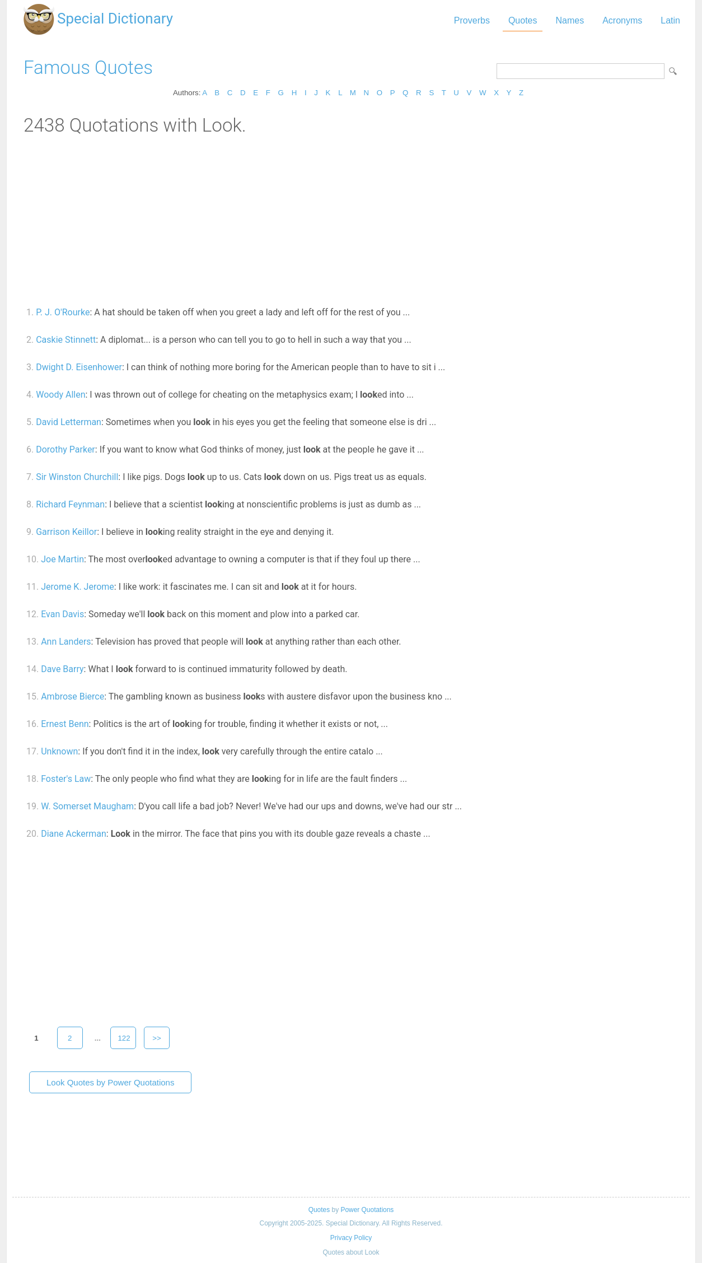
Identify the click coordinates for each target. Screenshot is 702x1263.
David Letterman (68, 422)
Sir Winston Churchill (77, 477)
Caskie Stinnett (66, 339)
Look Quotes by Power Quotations (110, 1082)
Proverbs (472, 20)
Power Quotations (367, 1210)
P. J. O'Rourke (63, 312)
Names (569, 20)
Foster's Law (66, 778)
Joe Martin (62, 559)
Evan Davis (62, 614)
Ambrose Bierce (72, 696)
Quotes (522, 20)
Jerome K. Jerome (77, 586)
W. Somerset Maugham (87, 806)
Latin (670, 20)
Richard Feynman (70, 504)
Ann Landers (66, 641)
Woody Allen (60, 394)
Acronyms (622, 20)
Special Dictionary (115, 18)
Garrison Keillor (66, 531)
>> (156, 1038)
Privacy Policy (351, 1238)
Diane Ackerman (73, 833)
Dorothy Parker (65, 449)
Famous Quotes (88, 67)
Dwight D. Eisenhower (79, 367)
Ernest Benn (64, 724)
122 (124, 1038)
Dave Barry (62, 669)
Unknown (59, 751)
